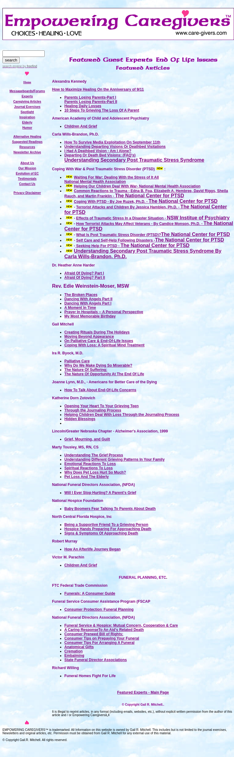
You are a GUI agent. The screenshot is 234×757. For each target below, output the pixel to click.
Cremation (73, 651)
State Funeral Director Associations (95, 660)
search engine (12, 66)
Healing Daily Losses (82, 106)
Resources (27, 147)
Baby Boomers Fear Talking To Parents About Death (110, 509)
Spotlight (27, 112)
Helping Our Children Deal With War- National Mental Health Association (137, 186)
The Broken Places (80, 295)
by (29, 66)
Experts (27, 96)
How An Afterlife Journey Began (92, 549)
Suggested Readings (27, 142)
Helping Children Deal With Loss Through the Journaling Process (121, 414)
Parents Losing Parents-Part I (90, 97)
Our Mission (27, 168)
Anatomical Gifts (79, 647)
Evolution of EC (27, 173)
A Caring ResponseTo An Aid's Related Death (104, 630)
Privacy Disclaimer (27, 193)
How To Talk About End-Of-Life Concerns (100, 390)
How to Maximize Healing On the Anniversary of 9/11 (98, 89)
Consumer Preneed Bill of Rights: (93, 634)
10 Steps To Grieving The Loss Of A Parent (101, 110)
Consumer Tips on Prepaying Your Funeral (101, 638)
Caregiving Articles (27, 101)
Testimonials (27, 178)
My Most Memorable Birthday (90, 316)
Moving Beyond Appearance (89, 336)
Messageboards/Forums (27, 91)
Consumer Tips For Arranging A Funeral (99, 643)
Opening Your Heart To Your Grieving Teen (101, 406)
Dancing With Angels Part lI (88, 299)
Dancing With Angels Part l (87, 303)
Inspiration (27, 117)
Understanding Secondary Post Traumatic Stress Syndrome (134, 160)
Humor (27, 127)
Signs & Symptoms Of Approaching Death (101, 533)
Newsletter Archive (27, 152)
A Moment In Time (80, 308)
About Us (27, 163)
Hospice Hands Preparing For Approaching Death (107, 529)
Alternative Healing (27, 136)
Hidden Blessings (79, 419)
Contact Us (27, 184)
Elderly (27, 122)
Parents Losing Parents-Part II (90, 102)
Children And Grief (80, 126)
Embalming (74, 655)
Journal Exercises (27, 106)
